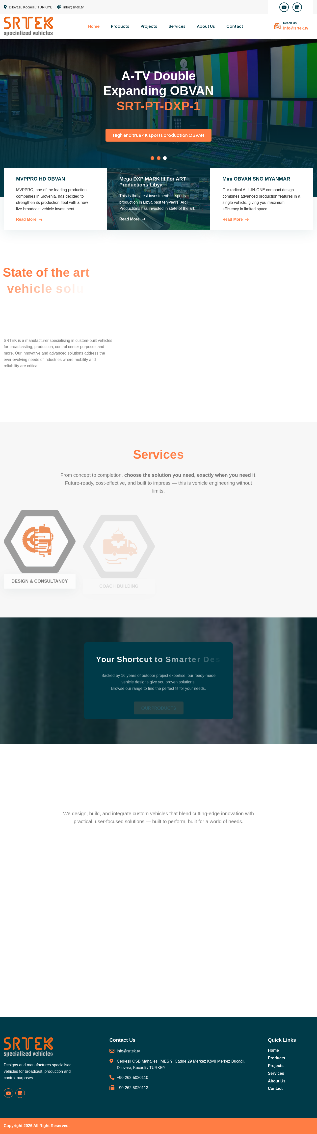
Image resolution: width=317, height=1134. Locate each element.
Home (94, 26)
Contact (234, 26)
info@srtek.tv (70, 7)
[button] (152, 158)
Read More (26, 219)
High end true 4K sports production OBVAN (188, 135)
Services (177, 26)
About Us (206, 26)
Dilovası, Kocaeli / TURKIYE (28, 7)
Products (120, 26)
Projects (149, 26)
